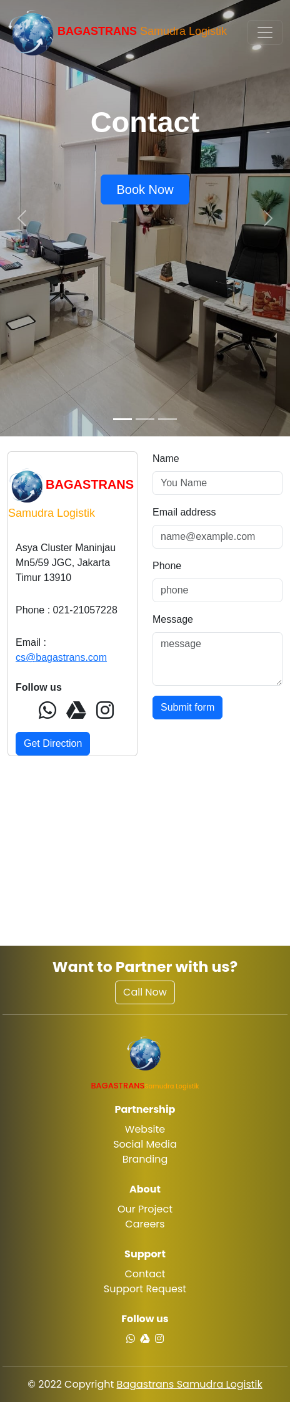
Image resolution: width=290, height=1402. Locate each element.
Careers (144, 1224)
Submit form (187, 707)
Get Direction (53, 743)
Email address (184, 512)
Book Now (144, 189)
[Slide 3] (167, 419)
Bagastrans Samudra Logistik (189, 1384)
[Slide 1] (122, 419)
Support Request (145, 1289)
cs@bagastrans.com (61, 657)
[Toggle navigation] (265, 32)
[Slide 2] (145, 419)
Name (165, 458)
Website (145, 1129)
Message (172, 619)
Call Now (145, 992)
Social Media (145, 1144)
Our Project (145, 1209)
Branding (145, 1159)
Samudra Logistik (117, 32)
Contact (144, 1274)
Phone (166, 565)
